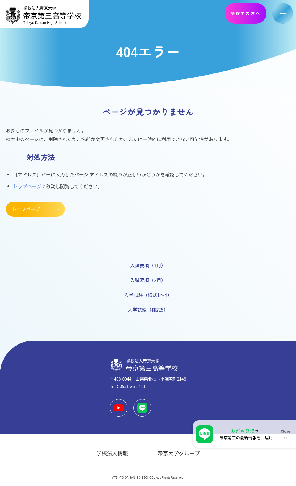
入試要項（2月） (148, 280)
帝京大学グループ (179, 453)
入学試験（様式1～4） (148, 294)
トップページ (27, 186)
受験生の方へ (245, 13)
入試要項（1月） (148, 265)
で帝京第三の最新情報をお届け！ (246, 434)
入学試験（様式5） (148, 309)
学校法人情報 (112, 453)
